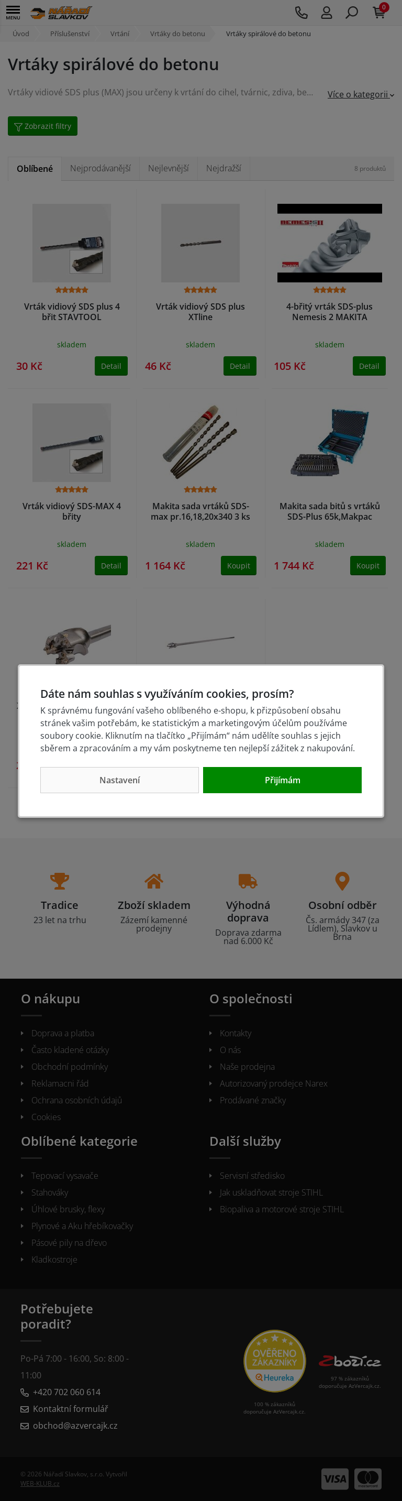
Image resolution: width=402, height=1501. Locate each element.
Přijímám (282, 780)
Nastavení (119, 780)
